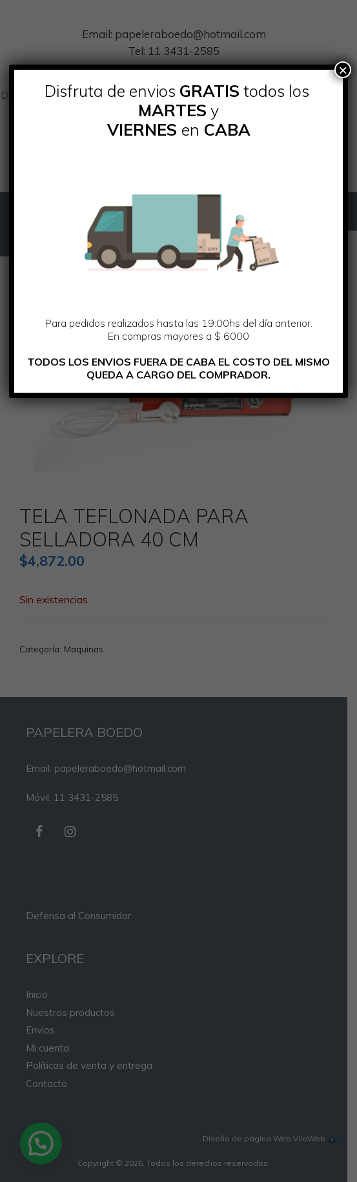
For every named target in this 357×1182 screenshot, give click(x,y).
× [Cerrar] (342, 69)
